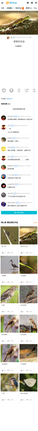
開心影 (11, 37)
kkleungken (11, 202)
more (35, 222)
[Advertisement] (19, 68)
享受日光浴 (24, 246)
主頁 (2, 8)
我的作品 (19, 8)
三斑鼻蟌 (23, 276)
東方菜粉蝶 (24, 393)
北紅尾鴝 (23, 305)
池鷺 (3, 305)
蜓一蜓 (4, 246)
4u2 (9, 125)
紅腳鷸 (4, 276)
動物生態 (9, 98)
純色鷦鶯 (4, 334)
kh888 (10, 138)
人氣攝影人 (9, 8)
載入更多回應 (19, 213)
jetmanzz (11, 116)
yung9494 (11, 184)
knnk (9, 147)
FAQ (35, 8)
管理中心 (29, 8)
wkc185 (10, 193)
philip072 (11, 166)
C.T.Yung (11, 175)
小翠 (3, 393)
